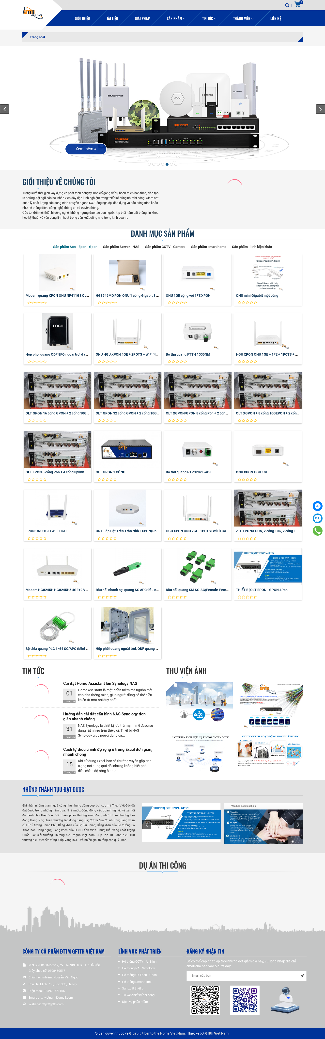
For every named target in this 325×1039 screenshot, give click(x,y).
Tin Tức (209, 18)
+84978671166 (54, 991)
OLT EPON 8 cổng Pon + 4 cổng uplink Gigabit (61, 472)
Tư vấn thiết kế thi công (138, 995)
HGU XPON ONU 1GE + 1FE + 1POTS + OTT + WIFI (274, 354)
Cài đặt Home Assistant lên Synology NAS (100, 683)
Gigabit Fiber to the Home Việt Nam (157, 1033)
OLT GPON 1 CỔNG (110, 472)
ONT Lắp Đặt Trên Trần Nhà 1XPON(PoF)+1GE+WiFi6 (137, 531)
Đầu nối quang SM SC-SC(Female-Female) (199, 590)
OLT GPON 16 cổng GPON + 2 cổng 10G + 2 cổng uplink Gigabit (74, 413)
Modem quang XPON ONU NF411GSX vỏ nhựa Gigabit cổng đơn (75, 295)
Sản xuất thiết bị (133, 988)
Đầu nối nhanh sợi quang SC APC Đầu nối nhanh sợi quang (141, 590)
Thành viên (243, 18)
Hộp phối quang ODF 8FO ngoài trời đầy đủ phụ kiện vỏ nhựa (72, 354)
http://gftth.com (52, 1004)
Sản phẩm (176, 18)
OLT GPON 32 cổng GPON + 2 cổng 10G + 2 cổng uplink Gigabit (144, 413)
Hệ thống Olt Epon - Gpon (139, 975)
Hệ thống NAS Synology (138, 968)
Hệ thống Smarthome (137, 982)
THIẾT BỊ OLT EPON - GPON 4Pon (262, 590)
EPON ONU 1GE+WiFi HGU (46, 531)
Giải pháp (142, 18)
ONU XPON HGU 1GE (252, 472)
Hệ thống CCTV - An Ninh (139, 961)
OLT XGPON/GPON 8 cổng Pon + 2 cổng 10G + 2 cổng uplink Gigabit (218, 413)
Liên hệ (275, 18)
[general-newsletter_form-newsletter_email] (246, 976)
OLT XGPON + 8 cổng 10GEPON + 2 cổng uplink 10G (276, 413)
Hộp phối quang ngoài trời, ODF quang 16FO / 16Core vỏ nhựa (143, 649)
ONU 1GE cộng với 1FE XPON (188, 295)
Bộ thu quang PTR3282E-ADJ (188, 472)
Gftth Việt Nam (217, 1033)
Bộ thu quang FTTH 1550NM (188, 354)
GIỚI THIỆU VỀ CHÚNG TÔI (58, 181)
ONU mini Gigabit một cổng (257, 295)
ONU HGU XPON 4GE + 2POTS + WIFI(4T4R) (129, 354)
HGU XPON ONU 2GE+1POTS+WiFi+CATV (198, 531)
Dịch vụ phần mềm (135, 1002)
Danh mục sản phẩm (162, 233)
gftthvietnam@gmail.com (55, 997)
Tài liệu (112, 18)
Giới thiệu (82, 18)
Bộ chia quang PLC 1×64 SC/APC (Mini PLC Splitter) (66, 649)
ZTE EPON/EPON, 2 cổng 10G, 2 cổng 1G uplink (272, 531)
